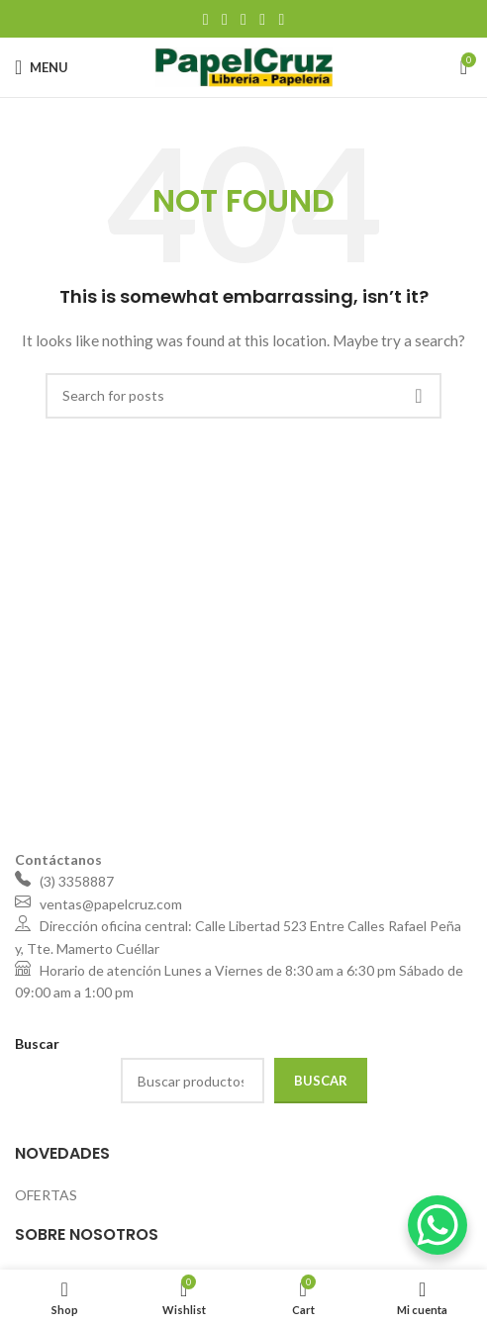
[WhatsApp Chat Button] (437, 1225)
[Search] (243, 396)
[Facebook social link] (205, 19)
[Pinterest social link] (243, 19)
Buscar (320, 1080)
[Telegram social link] (281, 19)
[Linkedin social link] (262, 19)
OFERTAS (46, 1194)
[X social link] (224, 19)
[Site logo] (244, 65)
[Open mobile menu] (41, 67)
